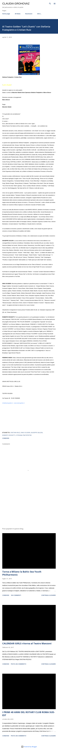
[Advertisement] (29, 508)
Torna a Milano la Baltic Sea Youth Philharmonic (21, 573)
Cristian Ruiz (15, 432)
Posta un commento (18, 664)
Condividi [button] (5, 438)
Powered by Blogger (29, 747)
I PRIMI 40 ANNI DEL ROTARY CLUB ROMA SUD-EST (28, 714)
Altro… (39, 14)
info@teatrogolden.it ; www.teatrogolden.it (13, 403)
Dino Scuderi (25, 432)
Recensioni (28, 14)
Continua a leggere (48, 595)
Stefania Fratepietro (24, 435)
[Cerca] (50, 3)
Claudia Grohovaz (16, 3)
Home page (6, 14)
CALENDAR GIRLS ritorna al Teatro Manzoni (27, 643)
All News (17, 14)
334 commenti (16, 595)
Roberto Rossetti (8, 435)
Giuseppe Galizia (37, 432)
